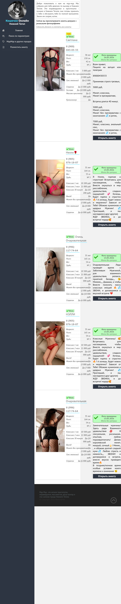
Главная (12, 30)
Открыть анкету (107, 138)
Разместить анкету (15, 47)
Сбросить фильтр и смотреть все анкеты (53, 26)
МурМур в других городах (16, 41)
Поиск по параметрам (15, 36)
